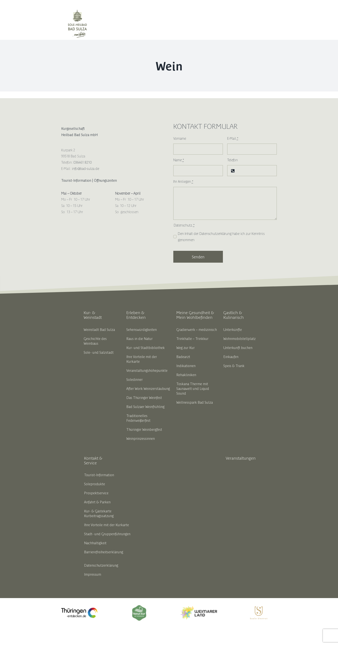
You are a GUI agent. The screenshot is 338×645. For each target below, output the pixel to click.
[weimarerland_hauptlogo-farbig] (199, 608)
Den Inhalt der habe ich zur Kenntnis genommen (221, 236)
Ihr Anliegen (183, 181)
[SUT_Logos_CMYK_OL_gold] (258, 608)
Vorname (179, 138)
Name (178, 160)
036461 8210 (83, 162)
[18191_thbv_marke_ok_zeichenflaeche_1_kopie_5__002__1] (139, 606)
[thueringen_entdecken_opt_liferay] (79, 609)
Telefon (232, 160)
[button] (271, 23)
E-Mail (232, 138)
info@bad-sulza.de (85, 168)
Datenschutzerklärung (215, 233)
